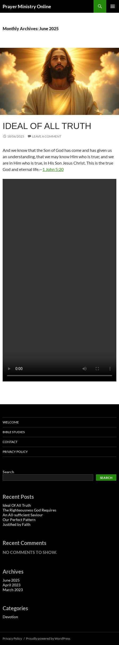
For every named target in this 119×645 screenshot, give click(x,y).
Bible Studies (14, 432)
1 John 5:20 (53, 169)
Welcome (11, 422)
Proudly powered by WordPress (48, 638)
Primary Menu (112, 6)
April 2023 (11, 585)
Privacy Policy (15, 452)
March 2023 (13, 589)
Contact (10, 442)
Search (8, 472)
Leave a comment (46, 136)
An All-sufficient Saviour (23, 515)
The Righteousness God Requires (29, 510)
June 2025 (11, 580)
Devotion (10, 616)
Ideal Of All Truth (47, 126)
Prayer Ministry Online (27, 6)
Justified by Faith (16, 524)
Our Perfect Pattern (19, 519)
